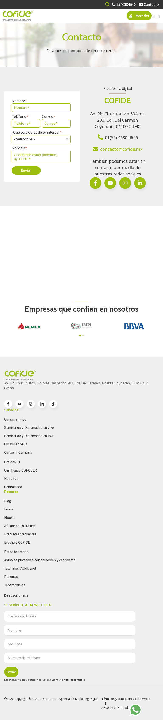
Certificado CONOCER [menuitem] (20, 470)
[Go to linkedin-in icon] (42, 404)
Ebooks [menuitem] (9, 518)
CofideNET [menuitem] (12, 462)
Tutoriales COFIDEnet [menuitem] (20, 568)
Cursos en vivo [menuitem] (15, 419)
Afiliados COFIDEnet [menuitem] (19, 526)
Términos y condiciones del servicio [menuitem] (125, 699)
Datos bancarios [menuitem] (16, 552)
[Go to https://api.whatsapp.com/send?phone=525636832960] (135, 709)
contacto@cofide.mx (121, 149)
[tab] (80, 335)
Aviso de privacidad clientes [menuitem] (120, 708)
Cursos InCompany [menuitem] (18, 453)
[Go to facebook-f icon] (95, 183)
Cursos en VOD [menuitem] (15, 444)
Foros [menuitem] (8, 509)
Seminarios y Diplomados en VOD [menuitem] (29, 436)
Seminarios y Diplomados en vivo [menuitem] (29, 428)
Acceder (139, 15)
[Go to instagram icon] (31, 404)
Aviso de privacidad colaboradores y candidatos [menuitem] (40, 560)
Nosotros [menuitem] (11, 479)
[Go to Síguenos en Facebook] (110, 183)
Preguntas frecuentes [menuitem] (20, 534)
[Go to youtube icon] (19, 404)
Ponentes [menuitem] (11, 577)
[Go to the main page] (18, 16)
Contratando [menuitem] (13, 487)
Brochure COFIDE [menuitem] (17, 542)
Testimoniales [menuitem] (14, 585)
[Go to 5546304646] (124, 4)
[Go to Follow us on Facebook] (140, 183)
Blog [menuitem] (7, 501)
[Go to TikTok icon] (53, 404)
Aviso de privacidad (74, 679)
